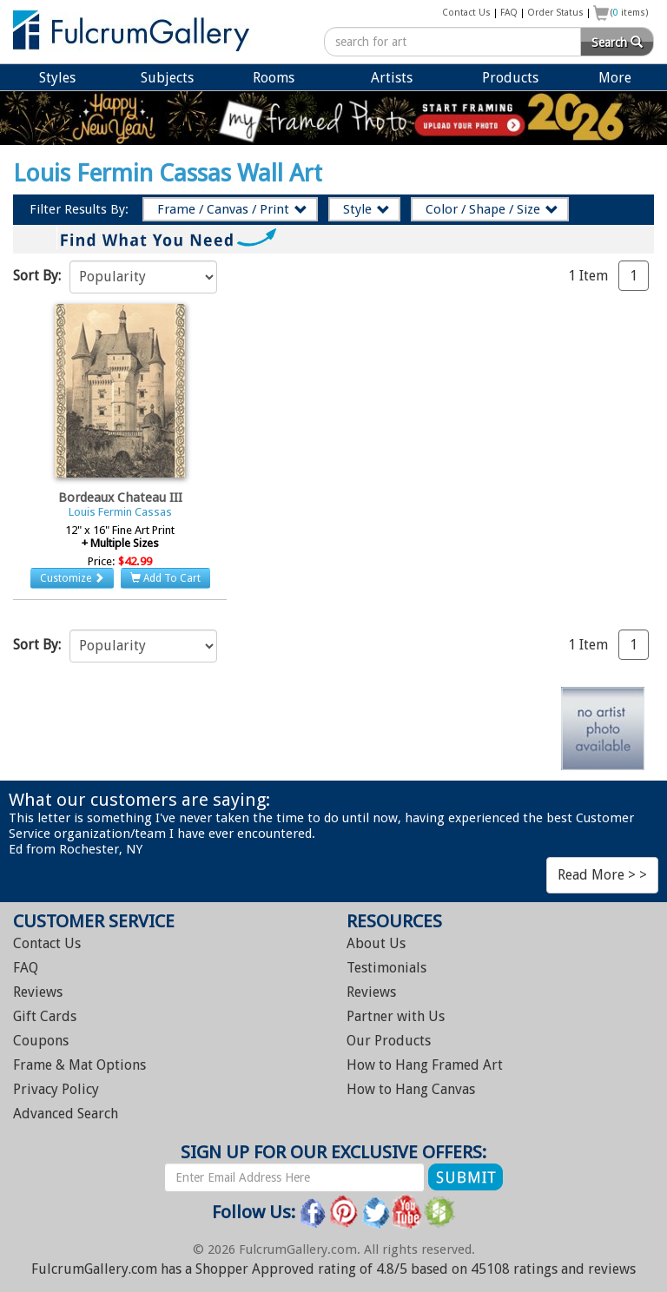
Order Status (555, 12)
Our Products (389, 1040)
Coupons (41, 1040)
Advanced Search (65, 1113)
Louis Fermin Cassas (120, 511)
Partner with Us (396, 1016)
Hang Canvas (411, 1089)
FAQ (509, 12)
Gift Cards (44, 1016)
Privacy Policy (56, 1089)
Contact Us (466, 12)
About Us (376, 943)
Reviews (38, 992)
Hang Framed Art (425, 1065)
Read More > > (602, 875)
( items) (630, 12)
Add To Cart (165, 578)
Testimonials (386, 967)
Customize (72, 578)
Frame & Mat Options (79, 1065)
